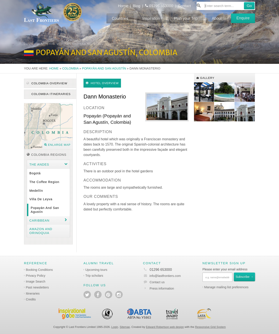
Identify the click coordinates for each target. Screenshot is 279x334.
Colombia (70, 68)
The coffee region (44, 182)
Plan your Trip (186, 18)
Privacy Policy (35, 275)
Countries (120, 18)
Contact (184, 6)
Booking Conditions (39, 269)
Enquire (243, 18)
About (217, 18)
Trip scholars (94, 275)
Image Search (35, 281)
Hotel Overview (102, 83)
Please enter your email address (224, 269)
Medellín (36, 190)
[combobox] (226, 6)
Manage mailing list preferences (226, 287)
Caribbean (39, 220)
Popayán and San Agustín (104, 68)
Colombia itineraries (50, 94)
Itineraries (32, 293)
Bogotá (35, 173)
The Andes (39, 164)
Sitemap (125, 327)
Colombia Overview (46, 83)
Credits (31, 299)
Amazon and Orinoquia (40, 230)
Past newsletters (37, 287)
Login (114, 327)
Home (123, 6)
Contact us (157, 282)
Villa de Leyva (41, 199)
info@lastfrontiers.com (162, 276)
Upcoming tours (96, 269)
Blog (136, 6)
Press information (162, 288)
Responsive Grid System (210, 327)
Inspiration (151, 18)
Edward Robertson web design (165, 327)
